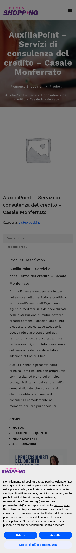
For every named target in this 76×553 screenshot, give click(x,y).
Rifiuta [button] (20, 535)
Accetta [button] (55, 535)
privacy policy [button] (18, 489)
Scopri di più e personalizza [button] (38, 544)
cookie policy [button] (62, 505)
